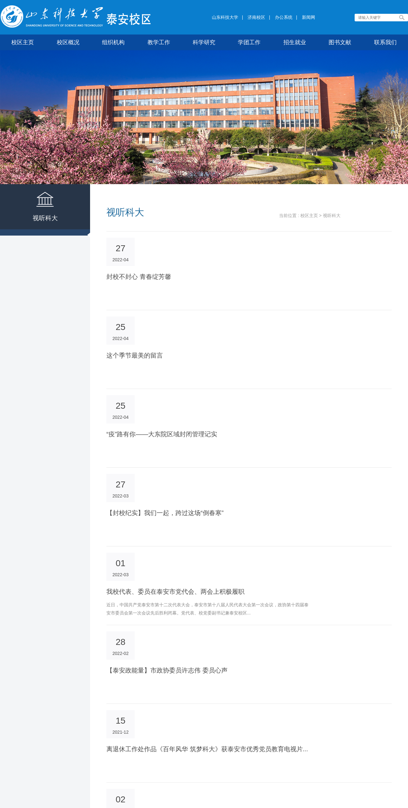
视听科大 (332, 215)
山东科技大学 (225, 17)
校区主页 (309, 215)
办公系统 (284, 17)
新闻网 (308, 17)
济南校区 (256, 17)
